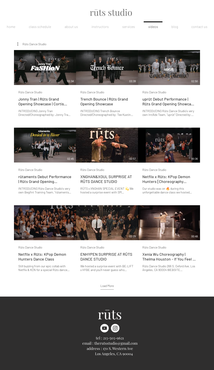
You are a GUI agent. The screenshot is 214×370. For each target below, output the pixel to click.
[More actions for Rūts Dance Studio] (31, 44)
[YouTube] (104, 328)
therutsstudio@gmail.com (116, 343)
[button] (31, 44)
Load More (107, 286)
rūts (110, 314)
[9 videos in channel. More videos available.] (107, 161)
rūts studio (111, 12)
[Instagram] (115, 328)
